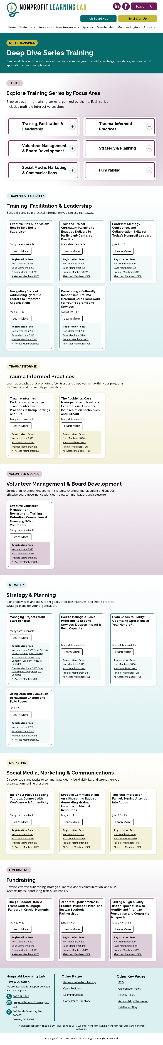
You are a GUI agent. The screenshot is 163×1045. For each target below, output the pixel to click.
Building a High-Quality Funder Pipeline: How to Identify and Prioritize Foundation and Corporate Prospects (129, 911)
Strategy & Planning (117, 148)
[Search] (144, 6)
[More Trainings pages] (35, 27)
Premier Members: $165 (127, 272)
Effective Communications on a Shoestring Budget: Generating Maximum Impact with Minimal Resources (80, 803)
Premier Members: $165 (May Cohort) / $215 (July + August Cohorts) (27, 672)
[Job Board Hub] (98, 18)
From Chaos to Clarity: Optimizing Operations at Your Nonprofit (130, 621)
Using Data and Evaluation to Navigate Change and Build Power (29, 698)
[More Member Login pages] (140, 27)
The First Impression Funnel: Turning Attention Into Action (130, 799)
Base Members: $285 (23, 268)
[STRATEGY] (16, 585)
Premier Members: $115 (24, 339)
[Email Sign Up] (137, 18)
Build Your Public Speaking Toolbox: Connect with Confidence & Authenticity (29, 799)
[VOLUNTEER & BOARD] (24, 474)
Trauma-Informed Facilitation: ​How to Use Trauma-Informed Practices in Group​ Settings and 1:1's (30, 406)
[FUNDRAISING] (18, 871)
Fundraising (109, 170)
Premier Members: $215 (24, 272)
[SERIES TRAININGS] (22, 43)
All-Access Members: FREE (25, 276)
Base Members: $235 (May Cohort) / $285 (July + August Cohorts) (26, 661)
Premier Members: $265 (76, 447)
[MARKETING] (17, 763)
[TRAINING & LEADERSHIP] (26, 196)
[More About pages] (154, 27)
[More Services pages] (52, 27)
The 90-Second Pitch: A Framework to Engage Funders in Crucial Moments (28, 907)
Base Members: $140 (23, 335)
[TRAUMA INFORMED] (23, 367)
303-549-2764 (21, 997)
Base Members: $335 (74, 443)
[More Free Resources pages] (79, 27)
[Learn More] (20, 251)
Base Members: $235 (125, 268)
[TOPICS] (14, 83)
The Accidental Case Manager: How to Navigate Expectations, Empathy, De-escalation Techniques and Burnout (80, 406)
